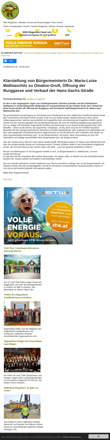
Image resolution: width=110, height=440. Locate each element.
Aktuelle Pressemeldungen (32, 53)
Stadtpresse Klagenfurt (36, 99)
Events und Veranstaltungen (39, 22)
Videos (6, 26)
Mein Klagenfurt (10, 22)
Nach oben (7, 179)
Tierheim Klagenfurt (39, 26)
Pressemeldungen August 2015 (55, 53)
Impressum (69, 26)
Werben (52, 26)
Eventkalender (16, 26)
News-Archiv (57, 22)
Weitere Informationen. (72, 437)
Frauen (26, 26)
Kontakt (60, 26)
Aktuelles (22, 22)
